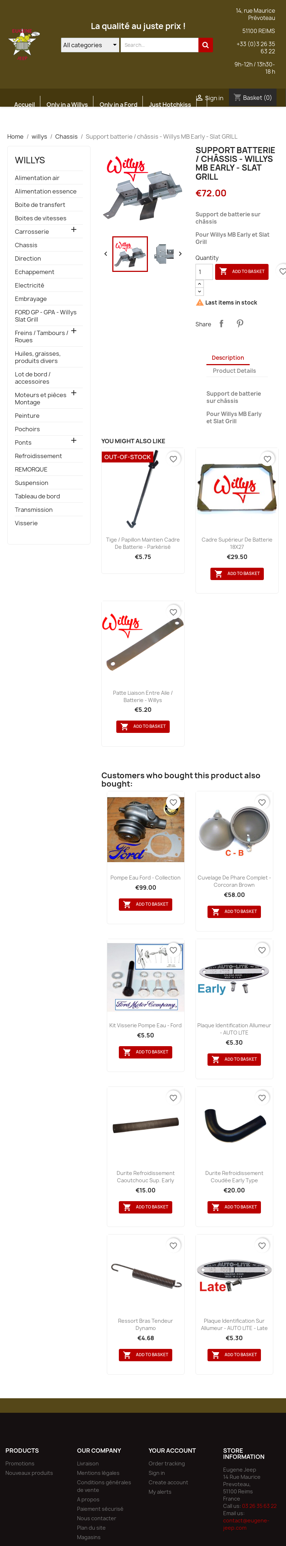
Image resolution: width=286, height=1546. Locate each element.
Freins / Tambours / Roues (41, 336)
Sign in (157, 1472)
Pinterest (240, 323)
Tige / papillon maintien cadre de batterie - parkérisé (143, 543)
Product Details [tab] (234, 371)
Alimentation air (37, 178)
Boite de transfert (40, 205)
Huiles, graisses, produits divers (38, 357)
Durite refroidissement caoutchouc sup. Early (146, 1177)
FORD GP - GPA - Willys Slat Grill (46, 316)
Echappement (35, 272)
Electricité (29, 285)
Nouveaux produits (29, 1472)
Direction (28, 258)
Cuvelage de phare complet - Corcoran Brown (234, 881)
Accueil (24, 105)
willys (30, 160)
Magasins (89, 1537)
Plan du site (91, 1527)
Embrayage (31, 299)
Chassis (26, 245)
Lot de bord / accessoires (33, 378)
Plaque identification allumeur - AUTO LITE (234, 1029)
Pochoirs (27, 429)
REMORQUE (31, 469)
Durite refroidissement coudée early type (234, 1177)
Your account (172, 1451)
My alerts (160, 1491)
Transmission (34, 510)
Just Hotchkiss (170, 105)
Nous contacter (96, 1518)
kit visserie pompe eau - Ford (145, 1025)
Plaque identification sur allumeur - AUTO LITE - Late (234, 1324)
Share (221, 323)
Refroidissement (38, 456)
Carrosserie (32, 232)
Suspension (31, 483)
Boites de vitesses (41, 218)
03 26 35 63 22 (259, 1505)
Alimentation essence (46, 191)
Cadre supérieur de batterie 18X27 (237, 543)
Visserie (26, 523)
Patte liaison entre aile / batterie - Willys (143, 696)
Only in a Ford (118, 105)
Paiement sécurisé (100, 1508)
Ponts (23, 442)
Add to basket (242, 271)
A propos (88, 1499)
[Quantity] (204, 272)
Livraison (88, 1463)
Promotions (20, 1463)
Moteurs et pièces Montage (41, 398)
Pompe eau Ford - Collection (145, 877)
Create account (168, 1482)
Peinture (27, 416)
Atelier (70, 122)
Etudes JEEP (31, 122)
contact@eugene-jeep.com (246, 1524)
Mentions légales (98, 1472)
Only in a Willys (67, 105)
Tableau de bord (37, 496)
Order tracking (167, 1463)
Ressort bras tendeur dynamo (145, 1324)
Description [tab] (228, 358)
